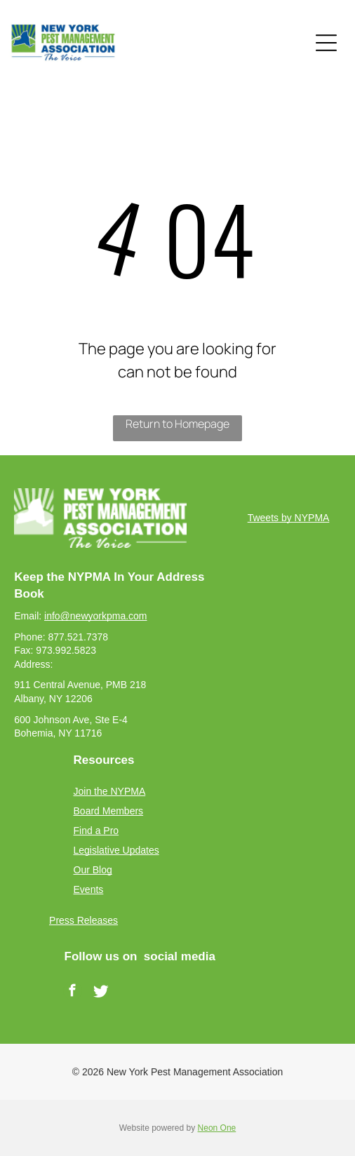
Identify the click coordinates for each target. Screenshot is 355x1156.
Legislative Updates (116, 850)
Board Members (109, 810)
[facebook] (72, 992)
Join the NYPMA (110, 791)
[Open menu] (326, 42)
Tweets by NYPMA (289, 517)
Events (89, 889)
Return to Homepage (177, 423)
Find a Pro (96, 830)
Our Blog (93, 869)
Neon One (217, 1128)
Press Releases (83, 920)
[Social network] (100, 992)
